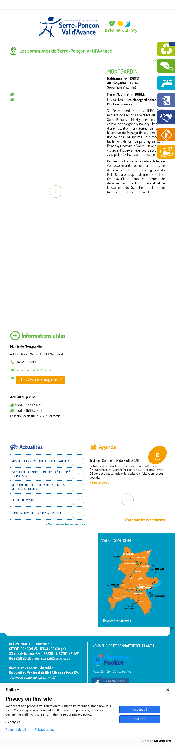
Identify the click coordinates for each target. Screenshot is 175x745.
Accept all (140, 709)
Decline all (140, 719)
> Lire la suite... (99, 482)
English (13, 690)
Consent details (16, 730)
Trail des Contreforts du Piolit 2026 (114, 460)
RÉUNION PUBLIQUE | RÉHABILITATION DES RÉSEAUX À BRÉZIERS (38, 487)
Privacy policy (44, 730)
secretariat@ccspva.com (52, 658)
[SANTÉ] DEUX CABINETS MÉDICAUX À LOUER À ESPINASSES (40, 474)
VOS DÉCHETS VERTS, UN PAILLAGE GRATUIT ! (40, 461)
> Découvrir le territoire (116, 620)
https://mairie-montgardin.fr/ (40, 379)
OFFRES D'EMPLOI (22, 500)
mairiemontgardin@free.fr (33, 370)
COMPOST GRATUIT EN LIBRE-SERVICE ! (36, 513)
